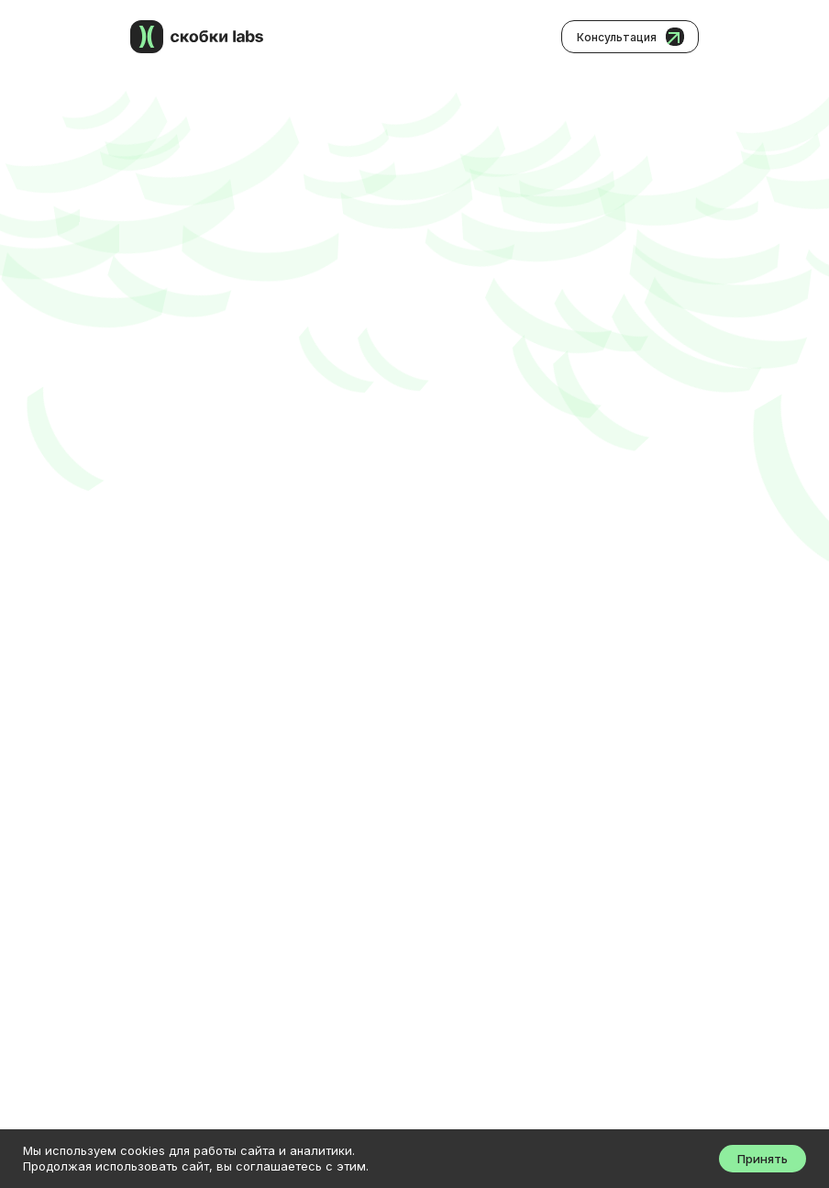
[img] (146, 36)
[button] (630, 36)
